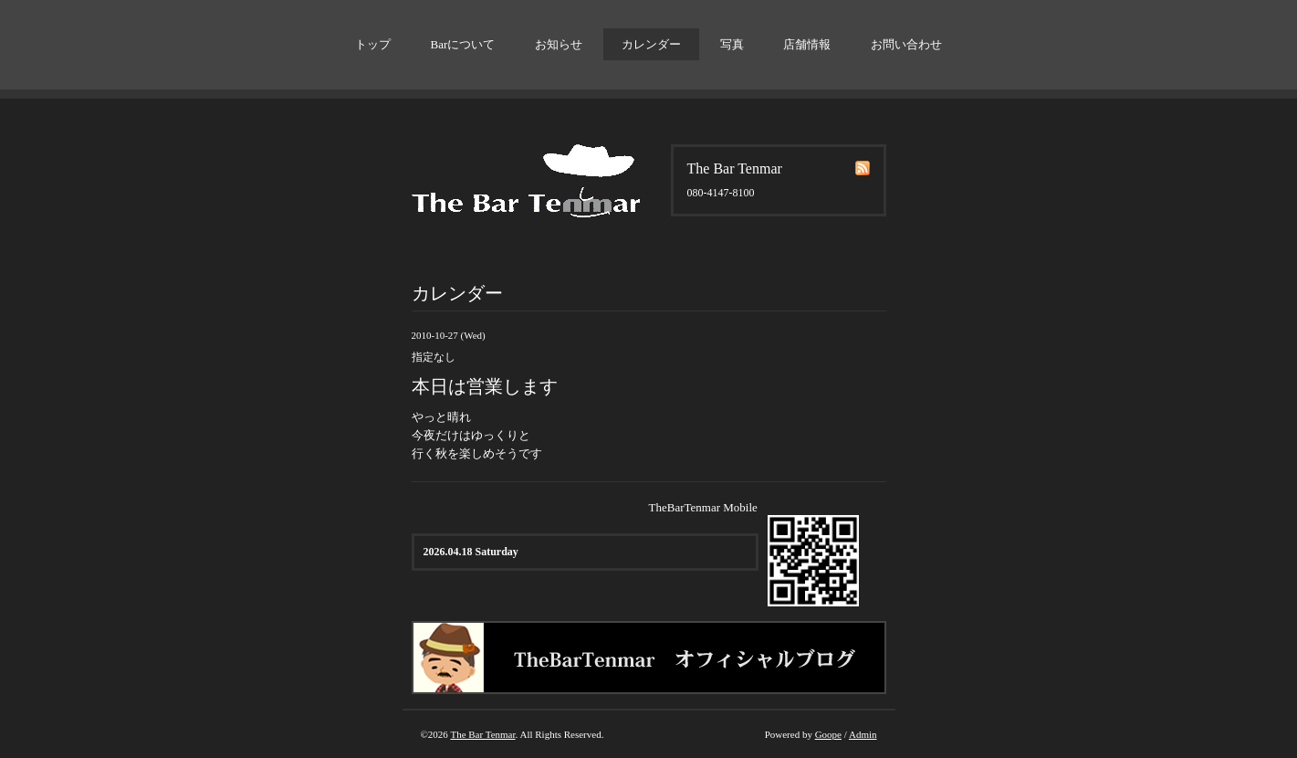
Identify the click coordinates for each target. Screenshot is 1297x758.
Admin (863, 734)
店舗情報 (807, 44)
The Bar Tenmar (482, 734)
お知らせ (558, 44)
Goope (828, 734)
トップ (373, 44)
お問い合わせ (906, 44)
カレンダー (651, 44)
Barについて (463, 44)
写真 (732, 44)
